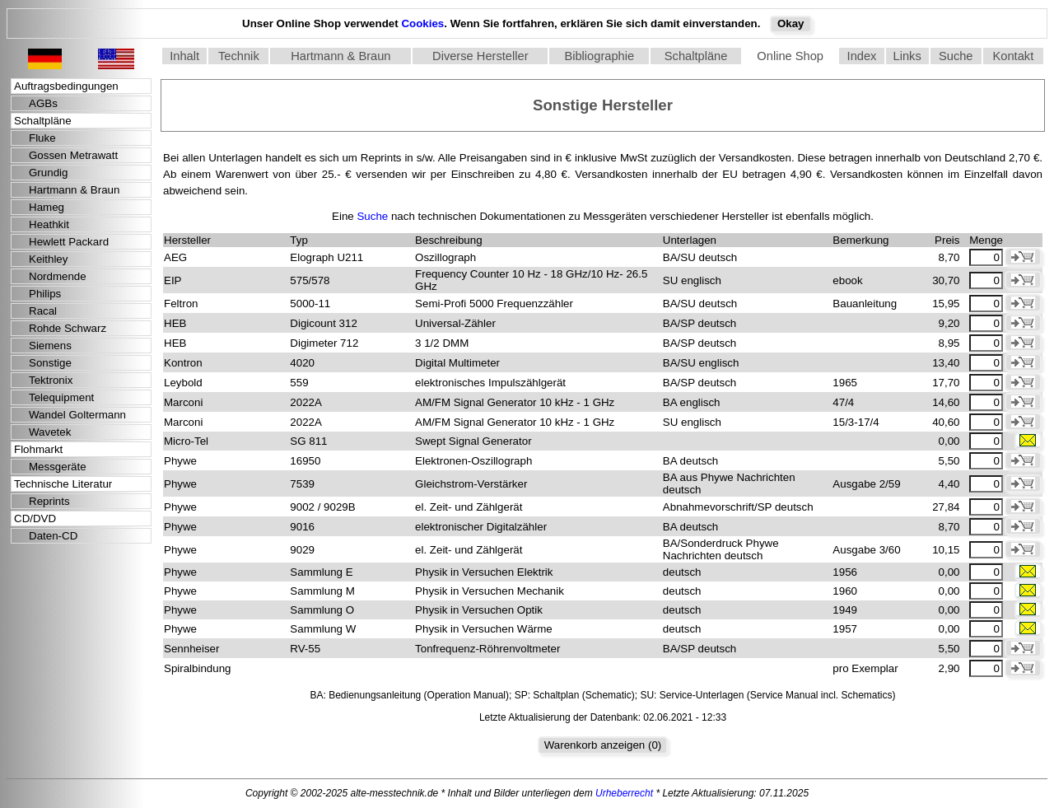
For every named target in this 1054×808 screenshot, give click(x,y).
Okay (791, 23)
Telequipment (61, 397)
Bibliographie (599, 56)
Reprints (49, 501)
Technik (238, 56)
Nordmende (57, 276)
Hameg (46, 207)
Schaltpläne (696, 56)
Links (907, 56)
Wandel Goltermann (77, 415)
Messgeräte (57, 466)
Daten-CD (53, 536)
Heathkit (49, 224)
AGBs (43, 103)
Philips (45, 293)
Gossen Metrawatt (73, 155)
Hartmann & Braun (340, 56)
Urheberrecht (624, 793)
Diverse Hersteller (480, 56)
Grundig (48, 172)
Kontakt (1013, 56)
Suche (956, 56)
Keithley (48, 259)
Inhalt (184, 56)
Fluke (42, 138)
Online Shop (790, 56)
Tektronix (50, 380)
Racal (43, 311)
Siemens (50, 345)
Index (862, 56)
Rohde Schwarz (67, 328)
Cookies (422, 23)
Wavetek (50, 432)
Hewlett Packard (69, 242)
